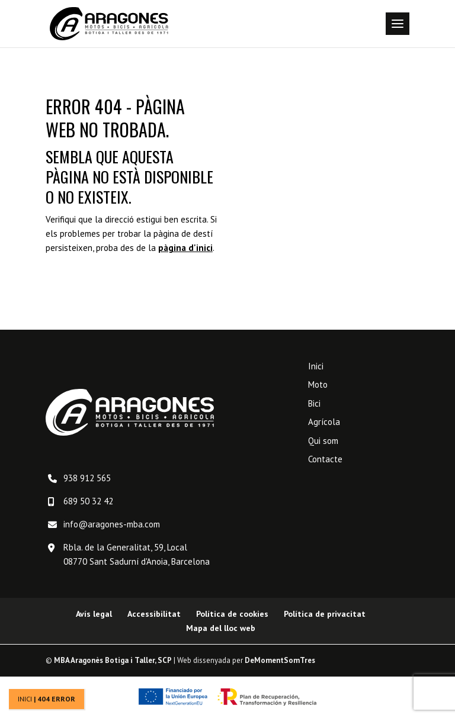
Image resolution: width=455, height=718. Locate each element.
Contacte (325, 459)
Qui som (323, 440)
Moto (318, 384)
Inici (25, 698)
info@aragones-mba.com (111, 524)
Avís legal (94, 613)
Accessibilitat (154, 613)
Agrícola (324, 421)
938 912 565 (87, 478)
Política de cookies (232, 613)
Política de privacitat (325, 613)
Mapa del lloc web (220, 628)
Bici (314, 403)
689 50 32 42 (88, 501)
